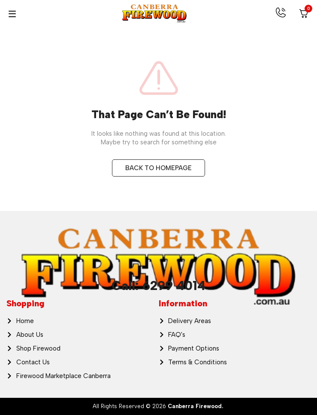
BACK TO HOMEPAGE (158, 168)
